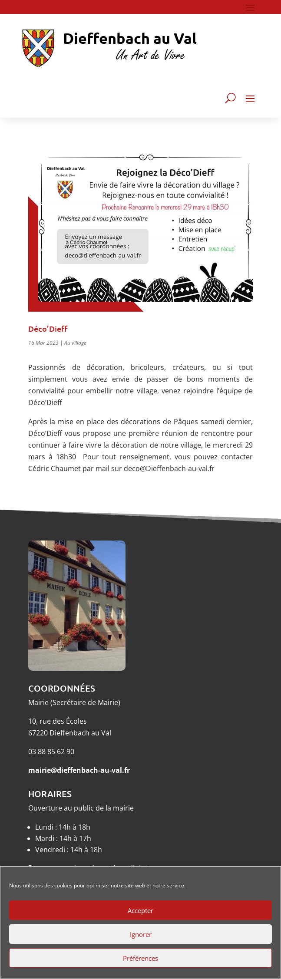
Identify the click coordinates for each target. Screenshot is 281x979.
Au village (75, 342)
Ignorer (141, 934)
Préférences (140, 958)
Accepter (140, 910)
